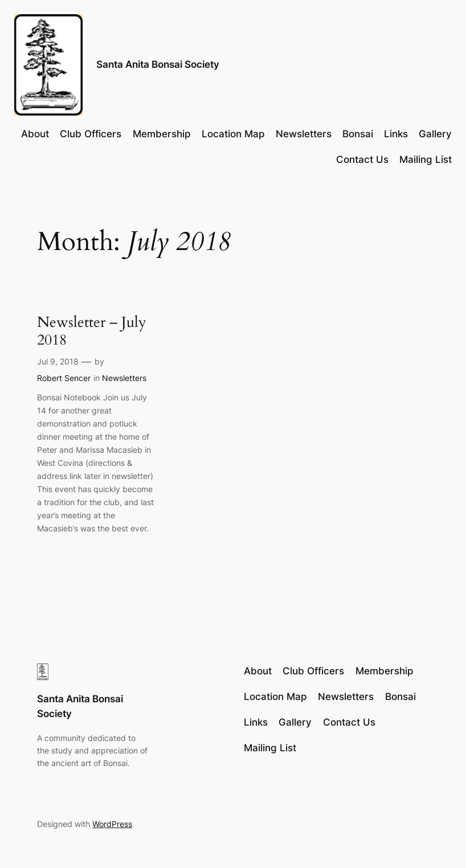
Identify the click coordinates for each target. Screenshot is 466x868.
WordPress (112, 824)
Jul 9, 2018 (58, 361)
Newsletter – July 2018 (91, 331)
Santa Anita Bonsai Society (157, 64)
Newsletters (124, 378)
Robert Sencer (64, 378)
